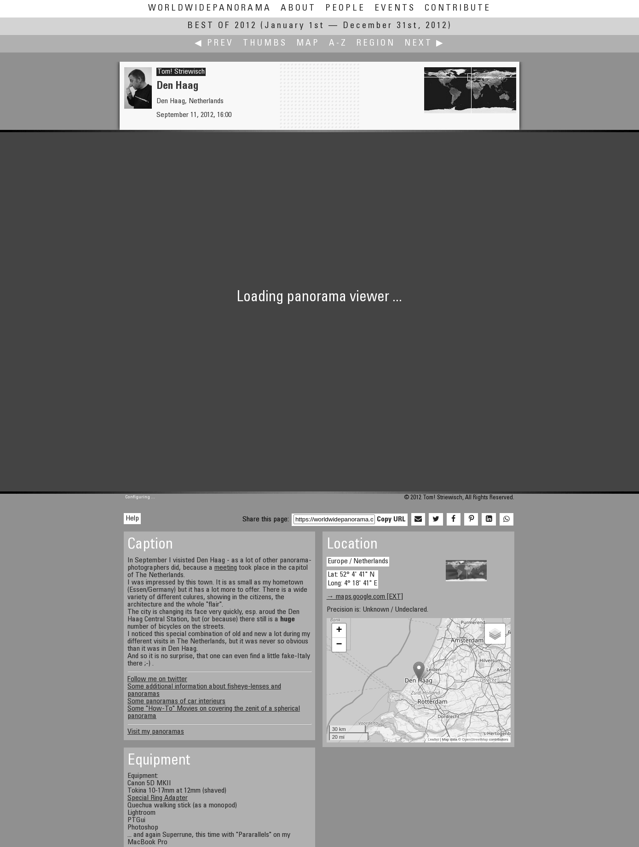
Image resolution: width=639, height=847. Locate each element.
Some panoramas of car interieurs (176, 701)
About (298, 8)
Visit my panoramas (155, 732)
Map (308, 43)
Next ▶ (424, 43)
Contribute (458, 8)
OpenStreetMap (475, 739)
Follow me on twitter (157, 679)
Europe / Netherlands (358, 561)
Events (394, 8)
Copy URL (391, 519)
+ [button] (339, 630)
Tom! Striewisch (181, 72)
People (345, 8)
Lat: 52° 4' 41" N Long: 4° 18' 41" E (352, 579)
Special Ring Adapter (157, 798)
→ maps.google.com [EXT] (365, 597)
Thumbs (265, 43)
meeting (225, 568)
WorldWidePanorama (209, 8)
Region (376, 43)
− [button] (339, 645)
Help (132, 518)
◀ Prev (214, 43)
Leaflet (433, 739)
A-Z (338, 43)
